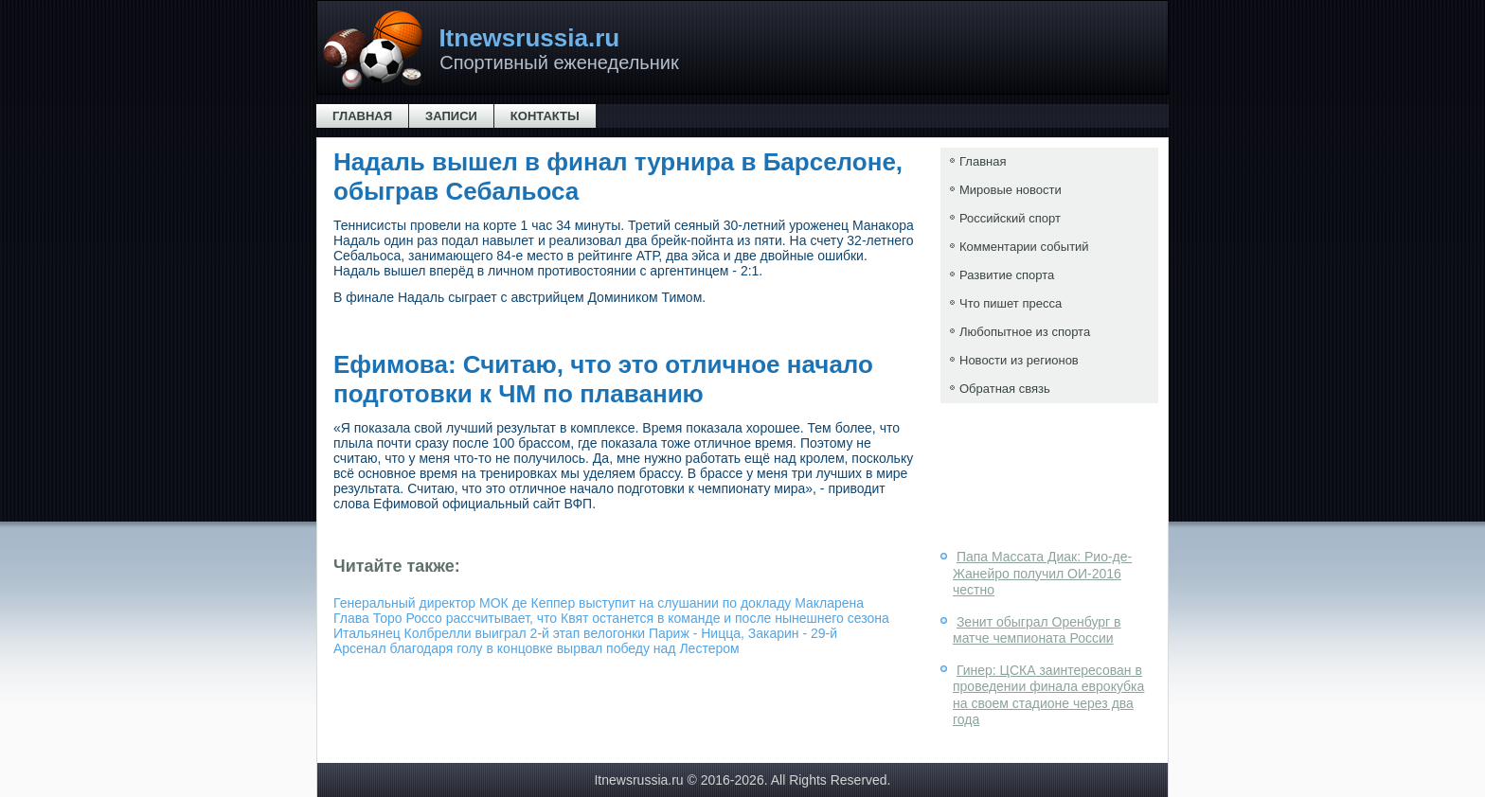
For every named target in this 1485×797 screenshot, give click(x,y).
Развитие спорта (1006, 275)
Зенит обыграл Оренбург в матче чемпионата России (1037, 630)
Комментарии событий (1024, 246)
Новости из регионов (1019, 360)
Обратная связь (1004, 388)
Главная (362, 116)
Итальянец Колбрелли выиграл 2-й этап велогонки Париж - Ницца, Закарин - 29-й (585, 633)
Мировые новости (1010, 190)
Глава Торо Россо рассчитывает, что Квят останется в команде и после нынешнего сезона (611, 618)
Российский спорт (1010, 218)
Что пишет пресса (1010, 303)
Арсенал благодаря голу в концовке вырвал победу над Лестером (536, 648)
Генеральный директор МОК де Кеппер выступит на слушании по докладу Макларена (598, 603)
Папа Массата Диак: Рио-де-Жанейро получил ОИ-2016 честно (1042, 573)
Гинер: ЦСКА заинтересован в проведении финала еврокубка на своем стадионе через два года (1048, 695)
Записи (451, 116)
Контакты (545, 116)
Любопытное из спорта (1024, 332)
